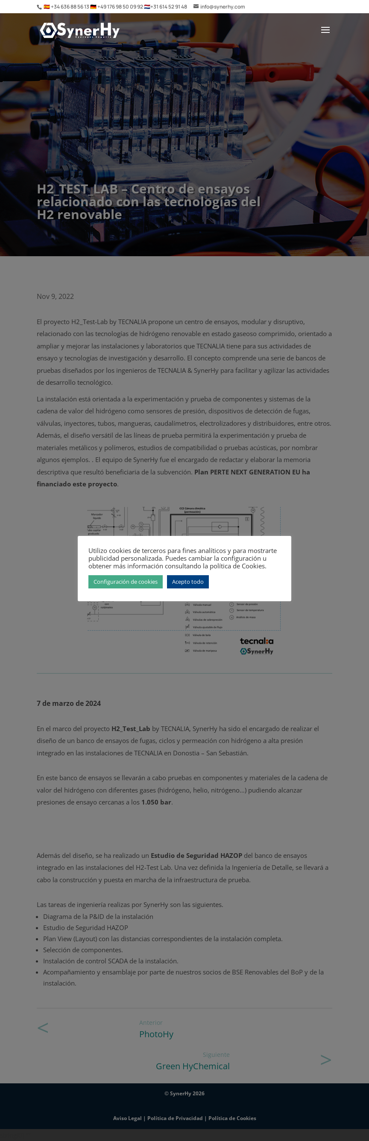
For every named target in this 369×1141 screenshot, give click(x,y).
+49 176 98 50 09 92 (120, 6)
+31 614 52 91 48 (168, 6)
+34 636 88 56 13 (70, 6)
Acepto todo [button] (188, 581)
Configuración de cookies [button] (126, 581)
